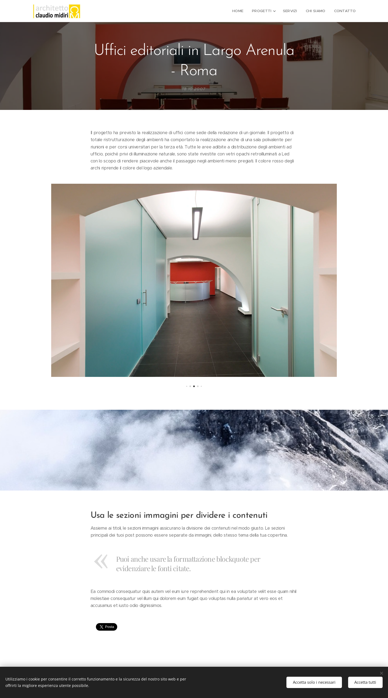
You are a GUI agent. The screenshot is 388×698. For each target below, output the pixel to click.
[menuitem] (241, 11)
